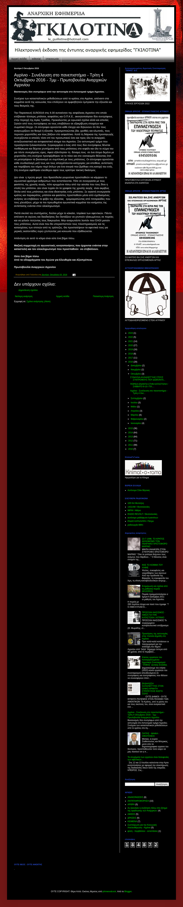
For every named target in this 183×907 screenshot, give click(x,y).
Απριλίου (135, 411)
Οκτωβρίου (136, 374)
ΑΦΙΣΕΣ (131, 814)
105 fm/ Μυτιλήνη (136, 503)
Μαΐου (134, 406)
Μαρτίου (135, 415)
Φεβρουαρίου (137, 419)
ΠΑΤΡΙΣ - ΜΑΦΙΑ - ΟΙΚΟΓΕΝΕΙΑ (150, 734)
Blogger (128, 891)
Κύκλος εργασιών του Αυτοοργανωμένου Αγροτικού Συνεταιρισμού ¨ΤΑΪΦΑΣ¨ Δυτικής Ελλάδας (154, 661)
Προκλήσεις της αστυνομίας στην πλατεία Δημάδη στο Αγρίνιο (155, 636)
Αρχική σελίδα (19, 58)
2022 (131, 337)
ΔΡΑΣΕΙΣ (132, 818)
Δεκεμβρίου (136, 365)
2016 (131, 362)
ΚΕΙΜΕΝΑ (132, 821)
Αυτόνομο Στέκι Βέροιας (139, 490)
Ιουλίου (134, 402)
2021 (131, 341)
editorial (36, 58)
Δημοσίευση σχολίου (28, 290)
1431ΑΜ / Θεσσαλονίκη (139, 507)
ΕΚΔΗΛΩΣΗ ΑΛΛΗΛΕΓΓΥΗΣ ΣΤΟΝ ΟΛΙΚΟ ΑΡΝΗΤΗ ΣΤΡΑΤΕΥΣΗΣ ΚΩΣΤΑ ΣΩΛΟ (152, 688)
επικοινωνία (52, 58)
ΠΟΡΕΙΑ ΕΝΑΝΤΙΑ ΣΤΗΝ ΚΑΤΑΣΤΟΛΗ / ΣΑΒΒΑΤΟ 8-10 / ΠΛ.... (149, 385)
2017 (131, 358)
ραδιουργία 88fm (135, 525)
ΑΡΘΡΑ (131, 804)
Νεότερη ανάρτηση (23, 296)
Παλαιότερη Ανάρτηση (103, 296)
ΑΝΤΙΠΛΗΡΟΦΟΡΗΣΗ (138, 801)
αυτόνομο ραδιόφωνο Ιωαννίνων (143, 517)
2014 (131, 432)
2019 (131, 349)
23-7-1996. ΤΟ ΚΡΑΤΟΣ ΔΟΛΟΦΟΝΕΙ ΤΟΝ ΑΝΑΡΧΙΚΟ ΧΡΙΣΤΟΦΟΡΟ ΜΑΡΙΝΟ (154, 543)
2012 (131, 440)
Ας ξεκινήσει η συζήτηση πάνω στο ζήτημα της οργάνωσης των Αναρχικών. (147, 809)
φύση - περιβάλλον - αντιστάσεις (143, 831)
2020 (131, 345)
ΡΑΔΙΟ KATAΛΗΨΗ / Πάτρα (141, 521)
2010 (131, 449)
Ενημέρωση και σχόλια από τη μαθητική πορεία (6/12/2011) (155, 588)
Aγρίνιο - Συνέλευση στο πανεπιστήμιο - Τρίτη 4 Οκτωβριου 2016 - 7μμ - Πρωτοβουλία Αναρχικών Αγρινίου (146, 715)
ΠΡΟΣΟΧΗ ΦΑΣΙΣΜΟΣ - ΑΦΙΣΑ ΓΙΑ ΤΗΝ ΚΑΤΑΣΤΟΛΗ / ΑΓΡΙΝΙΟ (153, 615)
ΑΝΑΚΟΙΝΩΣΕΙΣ (135, 797)
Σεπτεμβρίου (137, 398)
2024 (131, 333)
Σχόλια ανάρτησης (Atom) (39, 301)
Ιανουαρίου (136, 423)
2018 (131, 353)
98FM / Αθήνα (134, 510)
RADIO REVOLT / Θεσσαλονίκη (142, 514)
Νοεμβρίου (136, 369)
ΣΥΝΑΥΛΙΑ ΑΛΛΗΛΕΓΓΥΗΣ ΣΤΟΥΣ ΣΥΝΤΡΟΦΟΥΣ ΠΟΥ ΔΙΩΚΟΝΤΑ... (147, 378)
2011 (131, 445)
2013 (131, 436)
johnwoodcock (109, 891)
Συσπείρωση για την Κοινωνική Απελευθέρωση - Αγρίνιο (142, 826)
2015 (131, 428)
